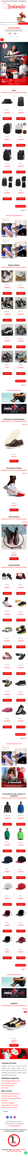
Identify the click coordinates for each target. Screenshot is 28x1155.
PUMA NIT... (20, 611)
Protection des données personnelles (10, 1093)
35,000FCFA (13, 555)
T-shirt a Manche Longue (7, 1085)
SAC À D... (21, 110)
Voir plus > (25, 424)
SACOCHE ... (7, 110)
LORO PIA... (14, 454)
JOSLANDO (14, 29)
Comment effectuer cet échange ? (9, 1105)
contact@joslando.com (14, 1125)
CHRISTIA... (14, 552)
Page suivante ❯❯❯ (20, 206)
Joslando (5, 1111)
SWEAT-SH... (7, 815)
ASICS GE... (7, 284)
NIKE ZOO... (14, 503)
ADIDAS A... (20, 718)
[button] (2, 63)
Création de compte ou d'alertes (9, 1096)
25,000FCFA (13, 1042)
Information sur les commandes (9, 1107)
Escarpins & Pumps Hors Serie (9, 1083)
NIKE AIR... (21, 311)
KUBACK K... (7, 311)
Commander (7, 118)
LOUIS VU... (20, 691)
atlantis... (7, 922)
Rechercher (23, 23)
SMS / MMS (4, 1100)
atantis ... (7, 869)
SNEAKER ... (20, 338)
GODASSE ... (7, 665)
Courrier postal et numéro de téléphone (11, 1098)
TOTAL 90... (20, 665)
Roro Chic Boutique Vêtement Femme (10, 1081)
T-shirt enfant (4, 1087)
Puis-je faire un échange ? (7, 1103)
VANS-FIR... (14, 1038)
